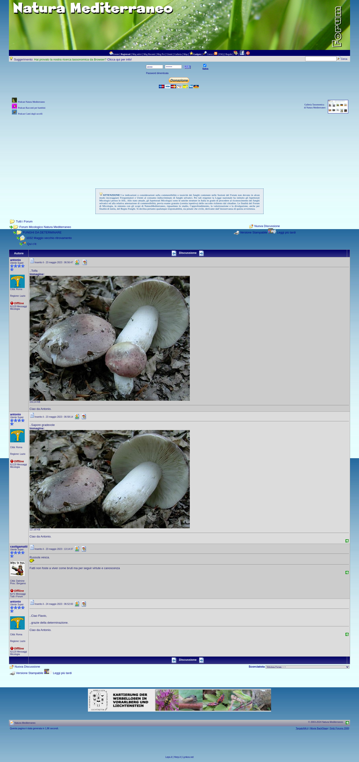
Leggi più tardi (286, 232)
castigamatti (18, 546)
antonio (15, 260)
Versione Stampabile (253, 232)
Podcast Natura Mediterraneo (31, 102)
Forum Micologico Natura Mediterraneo (45, 227)
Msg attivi (137, 54)
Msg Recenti (149, 54)
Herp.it (177, 757)
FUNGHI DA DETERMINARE (42, 232)
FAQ (221, 54)
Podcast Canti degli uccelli (30, 113)
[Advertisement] (179, 148)
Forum (116, 54)
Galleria (178, 54)
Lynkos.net (188, 757)
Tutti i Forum (24, 221)
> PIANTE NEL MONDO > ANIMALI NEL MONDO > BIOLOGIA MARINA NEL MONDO (307, 667)
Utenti (169, 54)
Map (185, 54)
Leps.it (168, 757)
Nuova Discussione (267, 226)
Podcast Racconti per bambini (32, 108)
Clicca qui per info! (119, 59)
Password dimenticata (157, 73)
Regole (229, 54)
